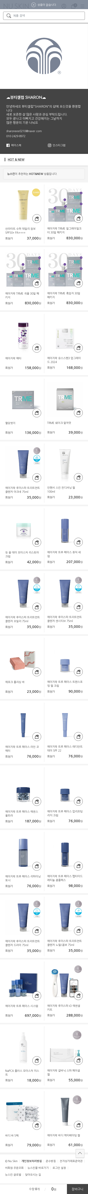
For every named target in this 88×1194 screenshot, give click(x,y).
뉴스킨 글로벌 (13, 1174)
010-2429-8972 (15, 136)
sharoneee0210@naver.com (24, 131)
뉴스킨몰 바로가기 (38, 1168)
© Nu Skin (11, 1161)
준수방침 (51, 1161)
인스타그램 (59, 145)
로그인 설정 (59, 1168)
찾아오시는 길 (33, 1174)
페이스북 (16, 145)
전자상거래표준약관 (71, 1161)
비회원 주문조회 (14, 1168)
